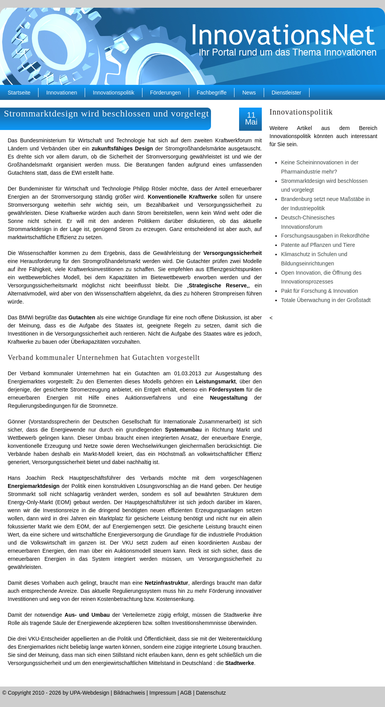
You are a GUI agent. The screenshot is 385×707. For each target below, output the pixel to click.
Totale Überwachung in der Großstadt (326, 300)
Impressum (162, 693)
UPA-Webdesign (89, 693)
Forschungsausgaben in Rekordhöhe (325, 236)
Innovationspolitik (113, 92)
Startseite (19, 92)
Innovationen (61, 92)
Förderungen (165, 92)
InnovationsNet (192, 46)
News (249, 92)
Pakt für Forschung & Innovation (319, 291)
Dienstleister (286, 92)
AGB (186, 693)
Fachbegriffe (212, 92)
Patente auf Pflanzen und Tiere (318, 245)
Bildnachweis (129, 693)
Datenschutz (211, 693)
